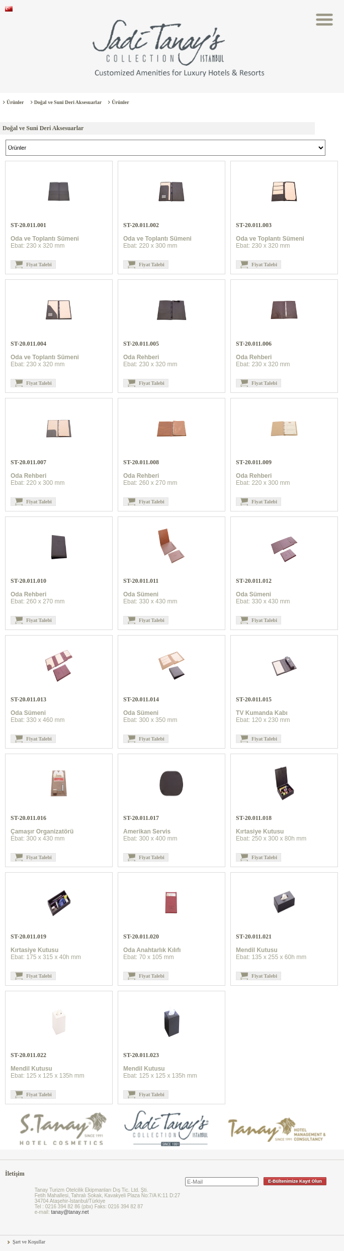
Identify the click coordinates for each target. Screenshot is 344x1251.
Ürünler (15, 102)
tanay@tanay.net (70, 1212)
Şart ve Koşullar (29, 1241)
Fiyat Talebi (39, 264)
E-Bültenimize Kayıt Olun (295, 1181)
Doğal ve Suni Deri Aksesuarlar (68, 102)
